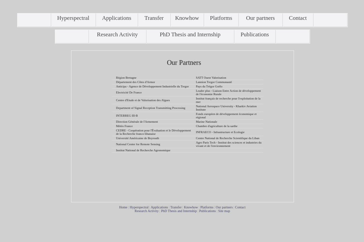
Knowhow (191, 207)
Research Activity (147, 211)
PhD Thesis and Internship (179, 211)
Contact (240, 207)
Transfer (176, 207)
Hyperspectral (139, 207)
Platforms (206, 207)
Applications (159, 207)
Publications (207, 211)
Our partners (224, 207)
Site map (224, 211)
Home (123, 207)
